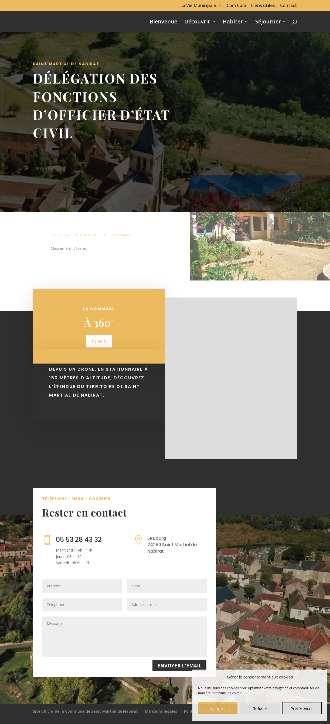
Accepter (217, 708)
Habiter (233, 22)
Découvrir (197, 22)
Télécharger (121, 235)
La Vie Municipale (198, 5)
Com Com (236, 5)
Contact (288, 5)
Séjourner (268, 22)
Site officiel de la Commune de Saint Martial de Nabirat (85, 711)
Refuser (260, 708)
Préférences (302, 708)
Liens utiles (263, 5)
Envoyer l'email (179, 665)
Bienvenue (163, 22)
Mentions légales (161, 711)
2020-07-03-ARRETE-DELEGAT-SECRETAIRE (80, 235)
